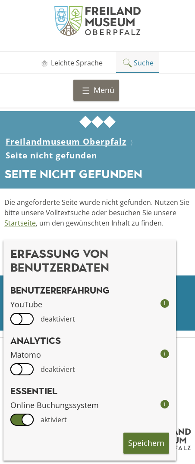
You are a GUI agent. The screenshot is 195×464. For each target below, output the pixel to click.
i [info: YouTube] (165, 303)
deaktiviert (58, 319)
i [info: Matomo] (165, 353)
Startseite (20, 223)
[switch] (22, 319)
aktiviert (54, 419)
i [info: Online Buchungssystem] (165, 404)
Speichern (146, 443)
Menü (98, 90)
